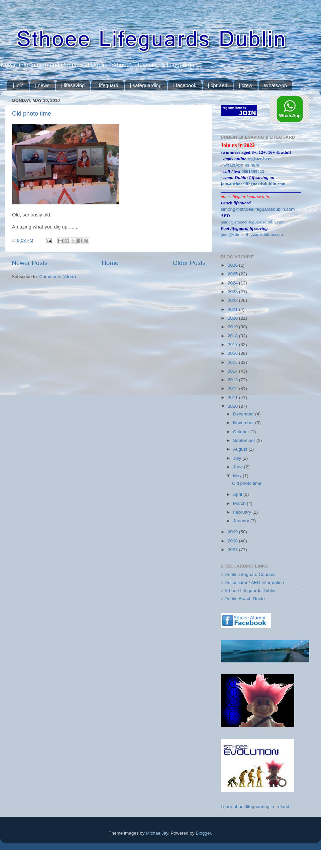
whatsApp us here (241, 165)
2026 (233, 265)
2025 (233, 273)
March (240, 503)
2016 (233, 353)
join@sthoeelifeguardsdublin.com (253, 183)
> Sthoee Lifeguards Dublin (248, 590)
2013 (233, 379)
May (238, 475)
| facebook (184, 85)
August (240, 449)
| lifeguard (107, 85)
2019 (233, 326)
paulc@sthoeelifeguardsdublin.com (253, 221)
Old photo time (31, 113)
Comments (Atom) (57, 276)
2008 (233, 540)
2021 (233, 309)
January (241, 520)
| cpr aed (217, 85)
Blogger (203, 833)
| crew (245, 85)
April (238, 494)
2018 (233, 335)
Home (110, 262)
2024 (233, 282)
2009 (233, 531)
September (244, 440)
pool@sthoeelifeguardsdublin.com (252, 234)
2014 (233, 371)
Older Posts (189, 262)
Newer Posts (29, 262)
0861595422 (252, 171)
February (242, 512)
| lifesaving (73, 85)
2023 (233, 291)
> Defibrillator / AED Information (252, 582)
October (241, 431)
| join (18, 85)
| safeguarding (146, 85)
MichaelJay (157, 833)
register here (259, 158)
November (244, 422)
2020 (233, 318)
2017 (233, 344)
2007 (233, 549)
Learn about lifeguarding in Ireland (255, 806)
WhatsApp (275, 85)
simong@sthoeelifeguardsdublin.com (258, 209)
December (244, 413)
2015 (233, 362)
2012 (233, 388)
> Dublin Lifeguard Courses (248, 574)
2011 (233, 397)
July (237, 458)
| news (42, 85)
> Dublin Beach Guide (243, 598)
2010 (233, 406)
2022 (233, 300)
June (238, 466)
